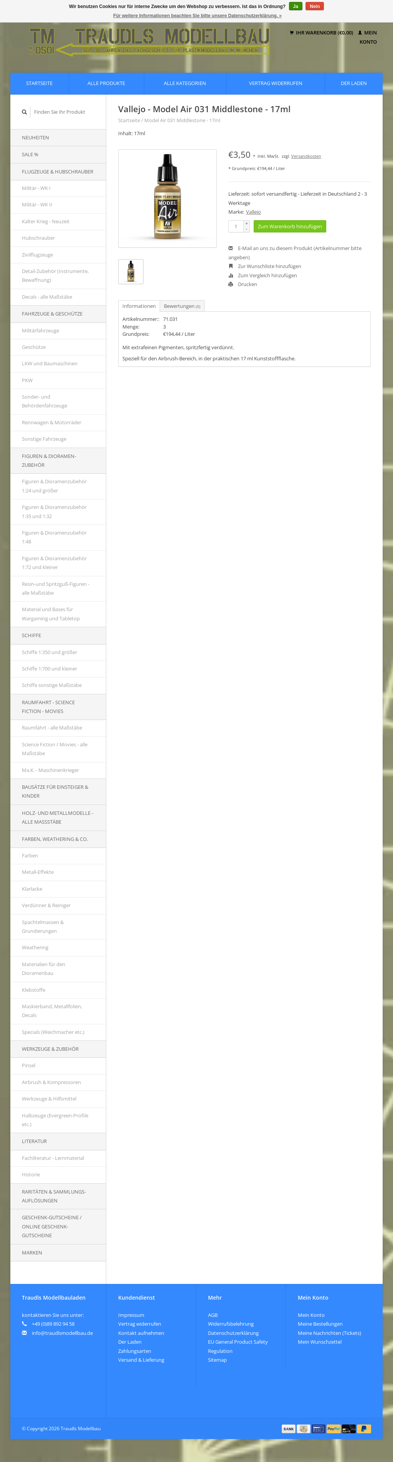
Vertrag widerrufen (275, 83)
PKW (27, 380)
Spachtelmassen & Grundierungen (43, 926)
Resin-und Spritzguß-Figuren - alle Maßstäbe (55, 588)
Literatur (34, 1141)
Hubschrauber (38, 237)
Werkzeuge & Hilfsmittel (49, 1098)
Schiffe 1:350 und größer (49, 652)
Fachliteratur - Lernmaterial (53, 1158)
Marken (32, 1252)
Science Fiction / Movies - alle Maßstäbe (55, 749)
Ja (295, 6)
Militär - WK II (37, 204)
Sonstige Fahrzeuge (44, 438)
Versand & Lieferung (141, 1359)
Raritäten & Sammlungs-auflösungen (54, 1196)
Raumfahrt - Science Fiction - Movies (48, 707)
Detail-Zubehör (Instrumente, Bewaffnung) (55, 275)
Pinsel (28, 1065)
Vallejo (253, 211)
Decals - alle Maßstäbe (47, 296)
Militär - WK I (36, 188)
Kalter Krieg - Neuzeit (45, 221)
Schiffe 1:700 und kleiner (49, 668)
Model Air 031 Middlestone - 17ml (182, 120)
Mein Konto (311, 1315)
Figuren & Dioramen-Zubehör (49, 460)
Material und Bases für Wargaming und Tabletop (51, 613)
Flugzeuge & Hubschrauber (57, 171)
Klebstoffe (33, 989)
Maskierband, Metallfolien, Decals (52, 1011)
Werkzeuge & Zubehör (50, 1048)
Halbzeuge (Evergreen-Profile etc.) (55, 1120)
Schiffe (31, 635)
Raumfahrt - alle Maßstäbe (52, 727)
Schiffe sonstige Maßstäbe (52, 685)
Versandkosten (306, 156)
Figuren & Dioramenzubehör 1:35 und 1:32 (54, 511)
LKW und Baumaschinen (50, 363)
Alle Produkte (106, 83)
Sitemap (217, 1359)
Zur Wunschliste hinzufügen (264, 266)
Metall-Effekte (38, 871)
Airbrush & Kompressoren (51, 1082)
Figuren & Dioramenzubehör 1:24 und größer (54, 486)
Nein (315, 6)
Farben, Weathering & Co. (55, 839)
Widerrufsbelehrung (231, 1323)
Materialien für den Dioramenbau (43, 968)
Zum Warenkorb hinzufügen (290, 226)
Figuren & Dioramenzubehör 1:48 (54, 537)
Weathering (35, 947)
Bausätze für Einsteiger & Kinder (55, 791)
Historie (31, 1174)
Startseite (39, 83)
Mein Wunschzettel (320, 1341)
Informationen (139, 306)
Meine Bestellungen (320, 1323)
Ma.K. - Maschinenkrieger (50, 770)
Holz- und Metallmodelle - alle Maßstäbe (57, 817)
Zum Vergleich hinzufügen (262, 275)
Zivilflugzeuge (37, 254)
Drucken (242, 284)
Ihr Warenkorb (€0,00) (322, 32)
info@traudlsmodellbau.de (62, 1333)
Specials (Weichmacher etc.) (53, 1032)
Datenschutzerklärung (233, 1333)
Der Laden (354, 83)
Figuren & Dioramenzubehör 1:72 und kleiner (54, 563)
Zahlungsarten (134, 1351)
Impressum (131, 1315)
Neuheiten (35, 137)
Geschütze (34, 346)
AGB (213, 1315)
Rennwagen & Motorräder (51, 422)
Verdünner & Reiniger (46, 905)
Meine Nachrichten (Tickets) (329, 1333)
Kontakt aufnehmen (141, 1333)
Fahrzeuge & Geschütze (52, 313)
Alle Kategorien (185, 83)
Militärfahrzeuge (40, 330)
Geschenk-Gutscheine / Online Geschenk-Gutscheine (52, 1226)
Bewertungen (182, 306)
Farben (30, 855)
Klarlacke (32, 888)
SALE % (30, 154)
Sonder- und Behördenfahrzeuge (44, 401)
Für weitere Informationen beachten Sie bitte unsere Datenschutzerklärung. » (197, 15)
